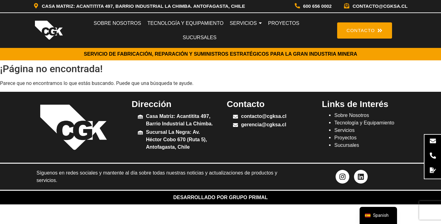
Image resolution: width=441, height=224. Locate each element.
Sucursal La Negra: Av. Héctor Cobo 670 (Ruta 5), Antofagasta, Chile (176, 139)
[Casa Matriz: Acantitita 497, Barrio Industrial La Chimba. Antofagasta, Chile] (36, 6)
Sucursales (346, 145)
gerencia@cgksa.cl (263, 124)
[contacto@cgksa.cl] (346, 6)
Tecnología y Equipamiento (364, 122)
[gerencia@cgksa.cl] (235, 125)
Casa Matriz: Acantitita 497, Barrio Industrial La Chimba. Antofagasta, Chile (143, 6)
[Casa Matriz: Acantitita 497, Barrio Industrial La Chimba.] (140, 117)
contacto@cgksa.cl (380, 6)
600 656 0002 (317, 6)
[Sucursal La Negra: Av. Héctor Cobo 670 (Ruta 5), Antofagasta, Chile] (140, 133)
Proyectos (345, 137)
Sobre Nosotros (351, 115)
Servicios (344, 130)
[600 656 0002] (297, 6)
